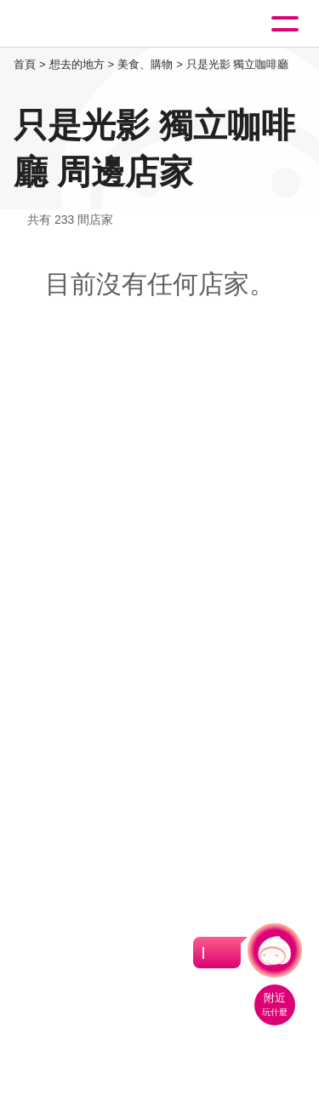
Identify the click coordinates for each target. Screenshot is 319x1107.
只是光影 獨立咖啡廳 (237, 64)
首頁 (25, 64)
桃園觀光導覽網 (83, 24)
